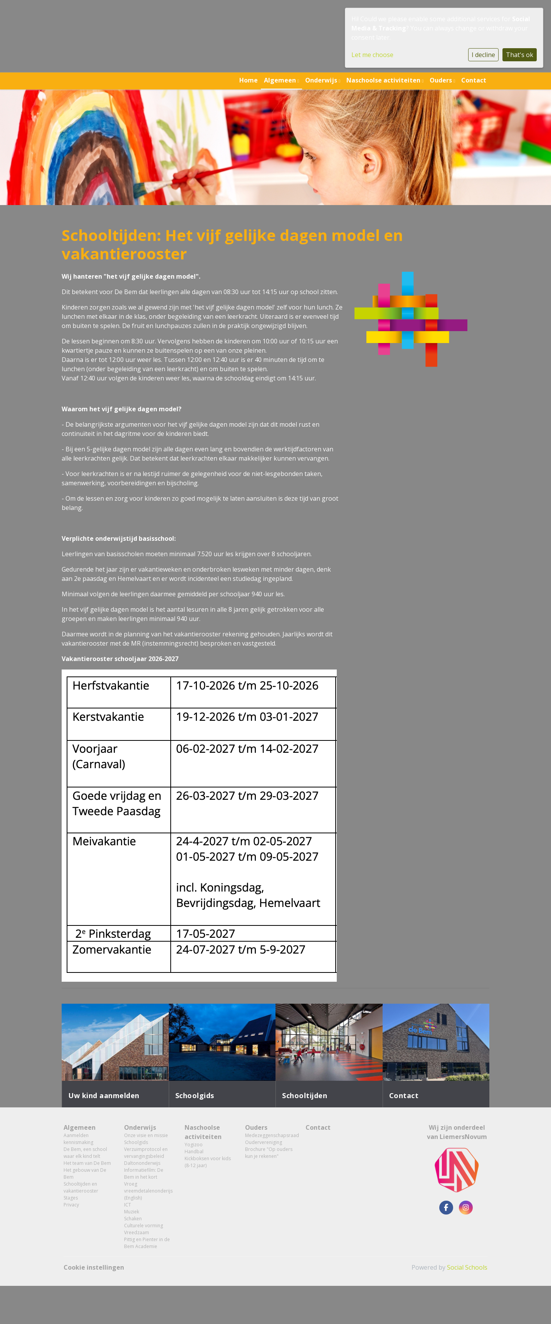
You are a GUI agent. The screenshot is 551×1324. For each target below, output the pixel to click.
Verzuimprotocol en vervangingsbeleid (146, 1152)
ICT (127, 1204)
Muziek (131, 1211)
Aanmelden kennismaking (78, 1139)
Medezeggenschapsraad (269, 1135)
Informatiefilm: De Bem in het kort (143, 1173)
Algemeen (280, 80)
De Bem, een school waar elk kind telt (85, 1152)
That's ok (519, 54)
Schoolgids (136, 1142)
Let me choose (372, 54)
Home (248, 80)
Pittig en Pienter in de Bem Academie (147, 1243)
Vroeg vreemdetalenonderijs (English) (148, 1191)
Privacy (71, 1204)
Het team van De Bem (87, 1163)
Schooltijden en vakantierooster (81, 1187)
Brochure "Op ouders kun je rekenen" (268, 1152)
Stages (71, 1197)
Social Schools (467, 1267)
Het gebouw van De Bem (85, 1173)
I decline (483, 54)
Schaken (133, 1218)
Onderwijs (322, 80)
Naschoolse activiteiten (384, 80)
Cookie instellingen (94, 1267)
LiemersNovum (463, 1136)
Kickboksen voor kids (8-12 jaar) (208, 1162)
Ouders (442, 80)
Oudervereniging (263, 1142)
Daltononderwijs (142, 1163)
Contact (473, 80)
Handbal (194, 1151)
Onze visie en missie (146, 1135)
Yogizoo (194, 1144)
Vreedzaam (136, 1232)
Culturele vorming (143, 1225)
